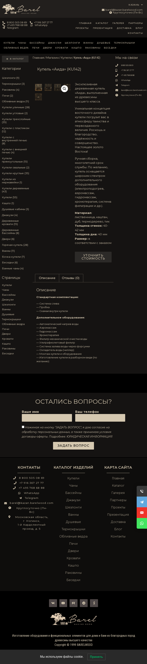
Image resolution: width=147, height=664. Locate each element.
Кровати (61, 47)
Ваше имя (30, 412)
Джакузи (54, 42)
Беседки (110, 47)
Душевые (103, 42)
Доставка (124, 28)
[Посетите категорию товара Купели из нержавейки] (16, 180)
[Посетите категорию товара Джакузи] (16, 215)
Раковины (92, 47)
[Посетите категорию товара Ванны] (16, 251)
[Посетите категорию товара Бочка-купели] (16, 257)
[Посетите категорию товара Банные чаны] (16, 268)
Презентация (103, 28)
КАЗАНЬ (136, 5)
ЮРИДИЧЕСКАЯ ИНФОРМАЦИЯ (89, 436)
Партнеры (135, 23)
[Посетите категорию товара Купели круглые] (16, 173)
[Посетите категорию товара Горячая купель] (16, 245)
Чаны (22, 42)
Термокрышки (124, 42)
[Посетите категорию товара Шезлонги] (16, 78)
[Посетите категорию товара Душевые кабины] (16, 209)
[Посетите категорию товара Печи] (16, 95)
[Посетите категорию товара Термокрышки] (16, 84)
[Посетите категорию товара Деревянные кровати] (16, 222)
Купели (9, 42)
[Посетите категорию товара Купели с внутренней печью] (16, 140)
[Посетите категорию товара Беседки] (16, 262)
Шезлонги (72, 42)
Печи (36, 47)
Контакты (135, 33)
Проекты (82, 28)
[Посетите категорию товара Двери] (16, 239)
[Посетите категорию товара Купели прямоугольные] (16, 160)
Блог (139, 28)
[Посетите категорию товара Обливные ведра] (16, 101)
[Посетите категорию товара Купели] (16, 197)
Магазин (52, 57)
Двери (47, 47)
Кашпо (77, 47)
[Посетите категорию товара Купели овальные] (16, 167)
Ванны (88, 42)
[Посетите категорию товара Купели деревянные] (16, 189)
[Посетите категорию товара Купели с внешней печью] (16, 150)
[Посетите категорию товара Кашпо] (16, 203)
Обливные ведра (16, 47)
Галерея (118, 23)
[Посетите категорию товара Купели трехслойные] (16, 120)
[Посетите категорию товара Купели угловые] (16, 113)
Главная (85, 23)
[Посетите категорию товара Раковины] (16, 90)
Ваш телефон (87, 412)
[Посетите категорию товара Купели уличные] (16, 107)
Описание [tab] (47, 278)
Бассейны (37, 42)
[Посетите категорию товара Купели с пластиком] (16, 129)
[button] (64, 88)
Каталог (102, 23)
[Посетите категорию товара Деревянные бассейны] (16, 231)
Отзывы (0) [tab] (70, 278)
